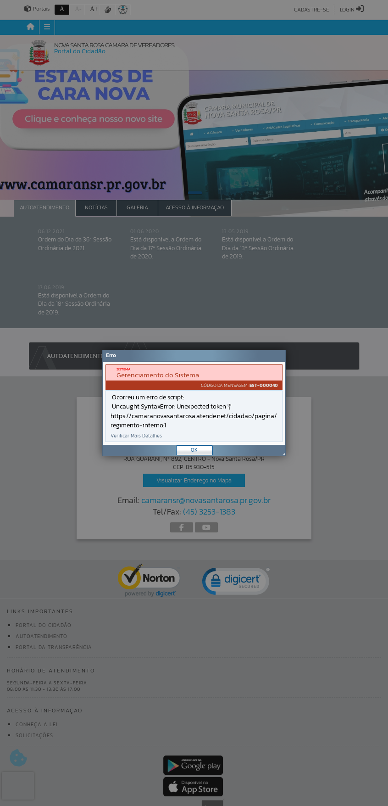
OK (194, 449)
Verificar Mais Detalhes (136, 435)
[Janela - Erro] (194, 403)
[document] (194, 403)
